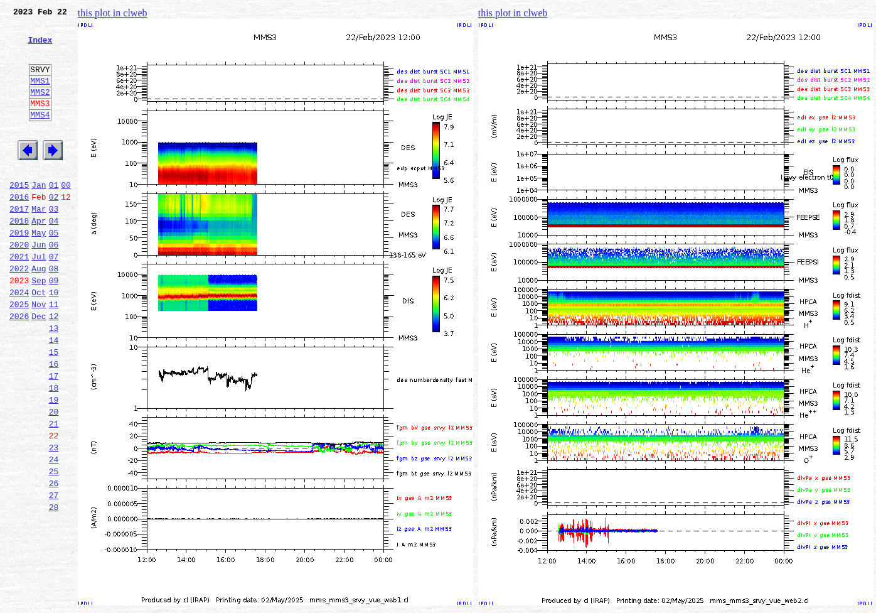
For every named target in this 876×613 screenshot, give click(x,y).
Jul (38, 297)
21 (54, 491)
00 (66, 214)
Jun (38, 284)
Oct (38, 339)
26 (54, 560)
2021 (19, 297)
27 (54, 574)
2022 (19, 311)
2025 (19, 353)
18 (54, 449)
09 (54, 325)
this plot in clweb (112, 13)
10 (54, 339)
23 (54, 518)
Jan (38, 214)
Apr (38, 256)
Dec (38, 366)
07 (54, 297)
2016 (19, 228)
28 (54, 588)
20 (54, 477)
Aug (38, 311)
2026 (19, 366)
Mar (38, 242)
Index (40, 47)
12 (54, 366)
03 (54, 242)
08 (54, 311)
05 (54, 270)
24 (54, 532)
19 (54, 463)
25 (54, 546)
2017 (19, 242)
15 (54, 408)
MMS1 (40, 95)
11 (54, 353)
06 (54, 284)
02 (54, 228)
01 (54, 214)
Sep (38, 325)
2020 (19, 284)
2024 (19, 339)
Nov (38, 353)
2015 (19, 214)
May (38, 270)
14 (54, 394)
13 (54, 380)
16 (54, 422)
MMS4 (40, 135)
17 (54, 436)
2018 (19, 256)
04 (54, 256)
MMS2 (40, 108)
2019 (19, 270)
